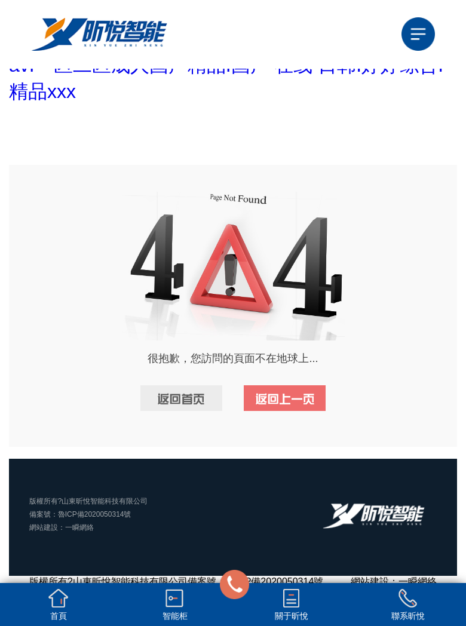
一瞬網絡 (79, 527)
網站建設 (43, 527)
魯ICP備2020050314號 (94, 514)
